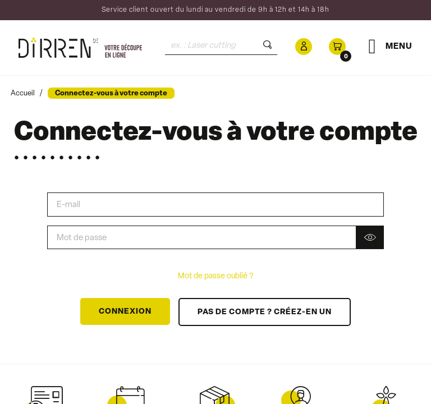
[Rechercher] (221, 45)
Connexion (125, 311)
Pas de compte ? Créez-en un (265, 312)
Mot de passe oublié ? (215, 276)
